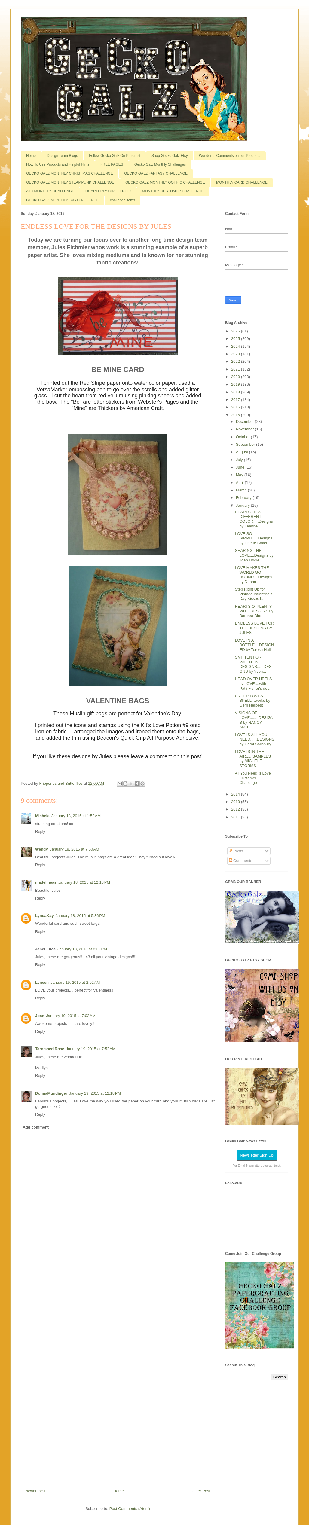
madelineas (46, 882)
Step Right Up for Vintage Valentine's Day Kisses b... (253, 594)
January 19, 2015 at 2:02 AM (75, 982)
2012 (236, 809)
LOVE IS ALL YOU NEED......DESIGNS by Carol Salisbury (254, 739)
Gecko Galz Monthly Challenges (160, 164)
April (240, 482)
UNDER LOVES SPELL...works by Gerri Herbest (252, 700)
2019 (236, 384)
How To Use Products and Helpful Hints (57, 164)
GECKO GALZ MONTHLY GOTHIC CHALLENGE (165, 182)
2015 (236, 415)
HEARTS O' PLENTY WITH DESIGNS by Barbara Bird (254, 611)
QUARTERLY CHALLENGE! (108, 191)
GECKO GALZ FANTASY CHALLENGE (156, 173)
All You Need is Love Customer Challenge (253, 778)
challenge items (122, 200)
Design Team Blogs (62, 156)
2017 (236, 399)
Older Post (201, 1491)
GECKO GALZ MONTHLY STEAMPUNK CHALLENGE (70, 182)
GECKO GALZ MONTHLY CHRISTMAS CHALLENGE (69, 173)
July (240, 459)
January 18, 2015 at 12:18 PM (84, 882)
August (242, 452)
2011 (236, 817)
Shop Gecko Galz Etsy (169, 156)
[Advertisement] (118, 1377)
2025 (236, 338)
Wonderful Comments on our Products (229, 156)
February (244, 497)
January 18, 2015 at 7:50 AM (74, 849)
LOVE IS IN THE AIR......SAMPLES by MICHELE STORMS (253, 758)
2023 (236, 354)
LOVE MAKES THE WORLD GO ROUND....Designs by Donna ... (253, 574)
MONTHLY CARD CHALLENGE (242, 182)
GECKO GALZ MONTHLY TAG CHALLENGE (62, 200)
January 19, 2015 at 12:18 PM (95, 1093)
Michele (42, 816)
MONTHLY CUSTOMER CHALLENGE (172, 191)
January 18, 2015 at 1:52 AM (76, 816)
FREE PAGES (111, 164)
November (245, 429)
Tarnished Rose (49, 1049)
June (241, 467)
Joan (39, 1015)
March (242, 490)
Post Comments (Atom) (129, 1508)
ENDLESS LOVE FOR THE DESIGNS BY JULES (254, 628)
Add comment (36, 1127)
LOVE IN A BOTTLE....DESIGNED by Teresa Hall (254, 645)
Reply (40, 831)
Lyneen (42, 982)
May (240, 474)
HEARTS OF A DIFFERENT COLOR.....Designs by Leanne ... (254, 519)
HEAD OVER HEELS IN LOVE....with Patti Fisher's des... (253, 683)
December (245, 421)
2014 (236, 794)
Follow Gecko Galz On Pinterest (114, 156)
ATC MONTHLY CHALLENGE (50, 191)
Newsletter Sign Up (256, 1155)
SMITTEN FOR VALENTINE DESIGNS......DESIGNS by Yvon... (254, 664)
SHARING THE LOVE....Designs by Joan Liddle (254, 555)
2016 (236, 407)
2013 (236, 801)
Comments (240, 860)
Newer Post (35, 1491)
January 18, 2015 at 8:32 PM (82, 949)
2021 (236, 369)
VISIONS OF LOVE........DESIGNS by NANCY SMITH (254, 720)
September (246, 444)
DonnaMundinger (51, 1093)
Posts (236, 851)
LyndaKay (44, 915)
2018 (236, 392)
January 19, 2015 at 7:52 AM (90, 1049)
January (243, 505)
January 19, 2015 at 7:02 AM (70, 1015)
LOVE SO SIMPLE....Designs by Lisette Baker (253, 538)
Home (31, 156)
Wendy (41, 849)
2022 (236, 361)
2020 (236, 376)
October (243, 437)
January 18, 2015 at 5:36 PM (80, 915)
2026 (236, 331)
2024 (236, 346)
